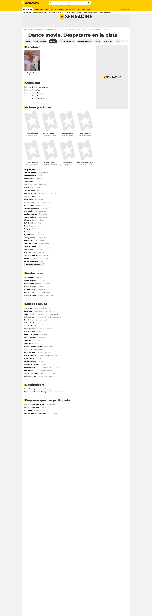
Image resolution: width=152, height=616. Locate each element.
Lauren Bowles (29, 205)
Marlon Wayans (49, 170)
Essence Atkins (67, 141)
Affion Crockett (85, 141)
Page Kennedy (29, 211)
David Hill (27, 240)
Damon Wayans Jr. (49, 141)
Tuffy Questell (29, 237)
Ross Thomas (29, 196)
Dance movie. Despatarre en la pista (70, 37)
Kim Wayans (67, 170)
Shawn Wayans (32, 170)
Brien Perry (28, 234)
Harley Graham (30, 246)
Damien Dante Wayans (32, 82)
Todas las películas (39, 37)
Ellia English (28, 219)
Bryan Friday (29, 258)
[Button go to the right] (126, 49)
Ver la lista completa (33, 273)
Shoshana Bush (32, 141)
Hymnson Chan (30, 267)
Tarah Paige (28, 208)
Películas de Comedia (53, 37)
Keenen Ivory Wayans (85, 170)
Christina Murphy (30, 228)
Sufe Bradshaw (30, 231)
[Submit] (89, 3)
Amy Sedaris (29, 187)
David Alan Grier (30, 193)
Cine (31, 37)
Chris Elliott (28, 190)
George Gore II (29, 199)
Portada (26, 37)
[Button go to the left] (123, 49)
